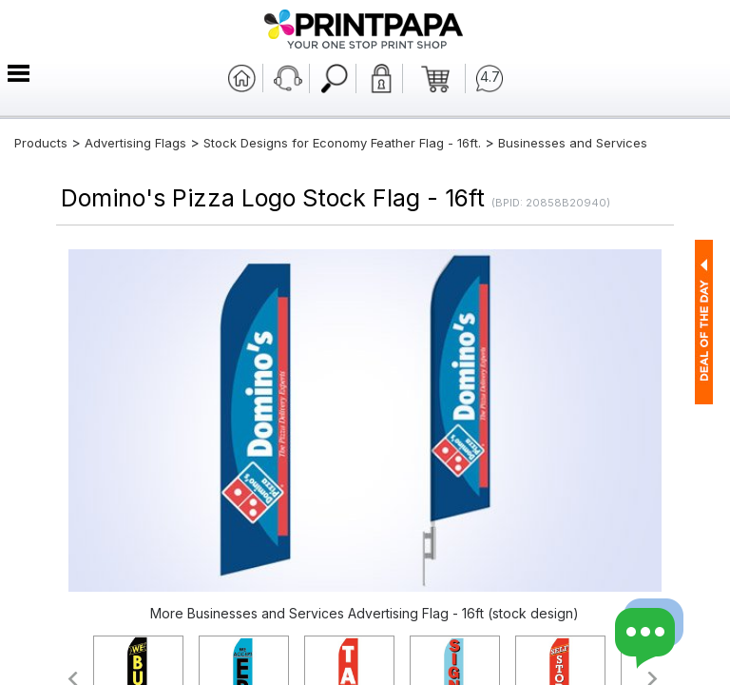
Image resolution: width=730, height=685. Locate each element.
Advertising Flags (135, 142)
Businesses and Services (572, 142)
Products (40, 142)
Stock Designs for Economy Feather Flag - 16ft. (342, 142)
